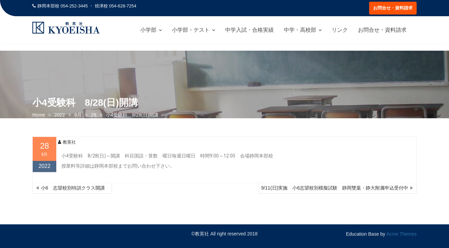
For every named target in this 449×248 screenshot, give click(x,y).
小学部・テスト (191, 30)
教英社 (67, 144)
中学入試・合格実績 (249, 30)
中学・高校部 (300, 30)
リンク (340, 30)
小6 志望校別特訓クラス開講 (75, 188)
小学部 (148, 30)
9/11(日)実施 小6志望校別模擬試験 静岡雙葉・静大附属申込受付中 (334, 188)
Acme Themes (401, 233)
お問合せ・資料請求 (393, 7)
